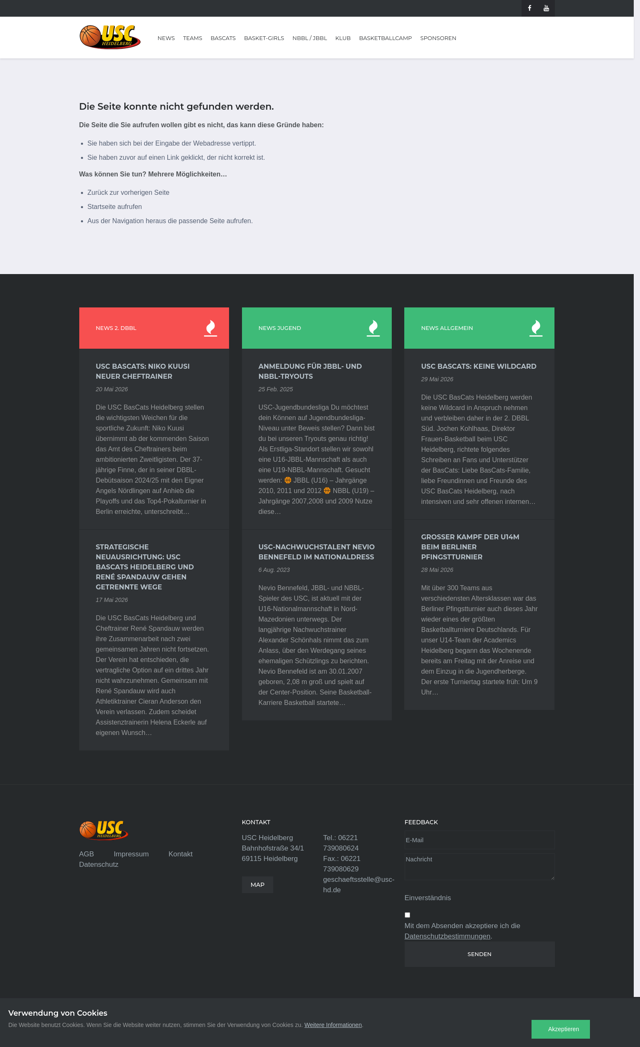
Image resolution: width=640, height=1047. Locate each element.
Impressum (131, 854)
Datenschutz (99, 864)
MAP (258, 884)
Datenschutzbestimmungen (448, 936)
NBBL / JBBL (309, 38)
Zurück (98, 192)
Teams (192, 38)
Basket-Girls (264, 38)
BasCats (223, 38)
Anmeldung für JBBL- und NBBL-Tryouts (310, 371)
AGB (86, 854)
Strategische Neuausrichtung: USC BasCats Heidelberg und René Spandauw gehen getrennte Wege (145, 567)
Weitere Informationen (333, 1025)
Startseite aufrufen (115, 206)
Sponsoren (438, 38)
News (166, 38)
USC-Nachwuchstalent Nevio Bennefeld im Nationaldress (317, 552)
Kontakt (181, 854)
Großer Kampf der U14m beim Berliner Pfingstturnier (470, 547)
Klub (343, 38)
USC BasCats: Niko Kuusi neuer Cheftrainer (143, 371)
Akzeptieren (563, 1029)
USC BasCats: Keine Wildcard (478, 366)
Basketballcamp (385, 38)
